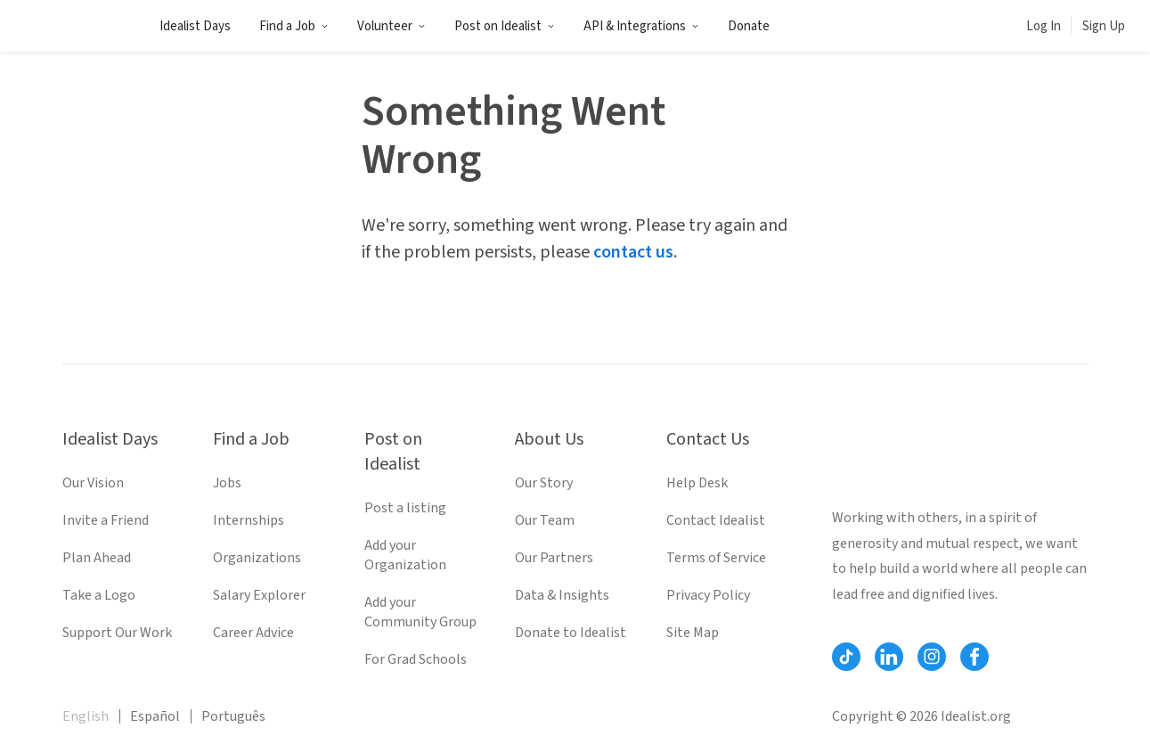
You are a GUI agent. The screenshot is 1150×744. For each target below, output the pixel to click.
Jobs (227, 483)
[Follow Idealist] (846, 656)
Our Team (545, 520)
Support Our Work (117, 632)
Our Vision (93, 483)
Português (233, 716)
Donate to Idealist (570, 632)
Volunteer (391, 26)
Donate (749, 26)
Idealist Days (195, 26)
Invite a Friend (105, 520)
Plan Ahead (96, 558)
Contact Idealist (715, 520)
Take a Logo (98, 595)
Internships (248, 520)
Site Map (692, 632)
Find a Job (294, 26)
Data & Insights (562, 595)
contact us (633, 252)
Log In (1043, 26)
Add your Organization (405, 555)
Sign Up (1103, 26)
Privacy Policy (708, 595)
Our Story (544, 483)
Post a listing (405, 508)
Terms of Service (716, 558)
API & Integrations (641, 26)
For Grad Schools (415, 659)
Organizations (257, 558)
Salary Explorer (259, 595)
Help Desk (697, 483)
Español (155, 716)
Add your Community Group (420, 612)
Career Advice (253, 632)
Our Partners (554, 558)
